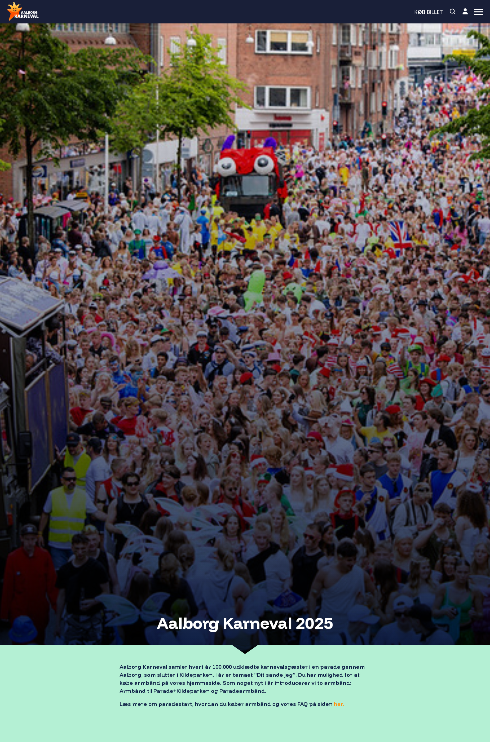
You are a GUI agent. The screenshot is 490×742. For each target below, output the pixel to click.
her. (339, 704)
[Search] (453, 12)
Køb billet (428, 12)
